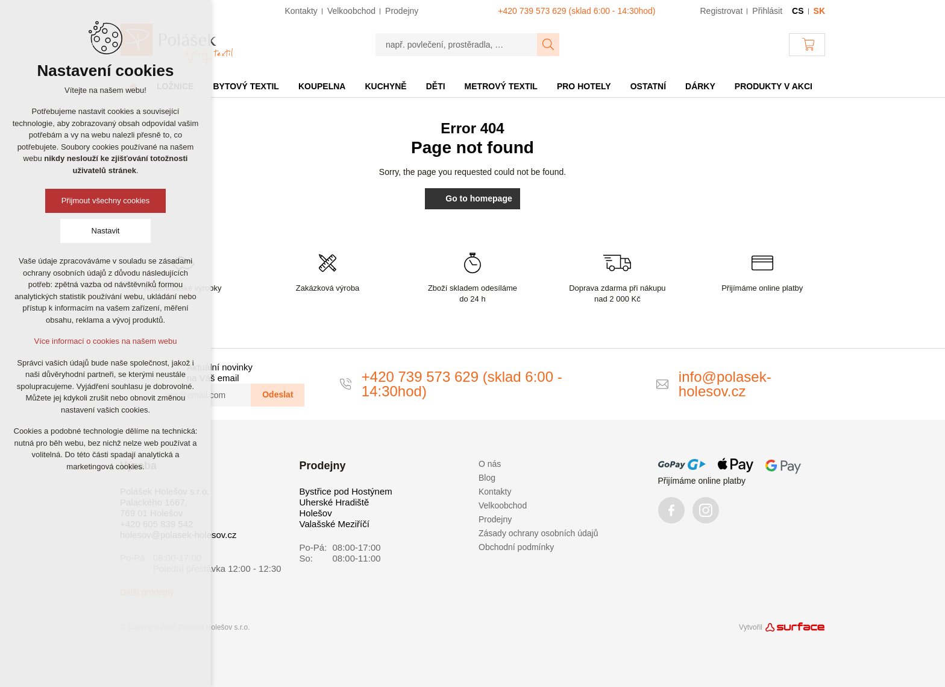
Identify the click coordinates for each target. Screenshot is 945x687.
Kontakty (495, 491)
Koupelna (322, 86)
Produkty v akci (773, 86)
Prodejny (495, 519)
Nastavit (106, 230)
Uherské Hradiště (334, 502)
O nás (490, 464)
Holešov (316, 513)
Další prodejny (147, 592)
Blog (487, 478)
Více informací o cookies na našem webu (105, 341)
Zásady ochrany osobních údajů (538, 533)
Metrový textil (501, 86)
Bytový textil (245, 86)
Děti (435, 86)
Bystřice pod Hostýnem (346, 491)
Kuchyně (385, 86)
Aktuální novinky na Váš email (220, 372)
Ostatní (648, 86)
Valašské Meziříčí (334, 524)
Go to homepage (472, 198)
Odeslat (277, 394)
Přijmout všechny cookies (105, 200)
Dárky (700, 86)
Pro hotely (584, 86)
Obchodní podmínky (516, 547)
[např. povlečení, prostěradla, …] (456, 44)
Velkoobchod (503, 505)
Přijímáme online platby (702, 481)
